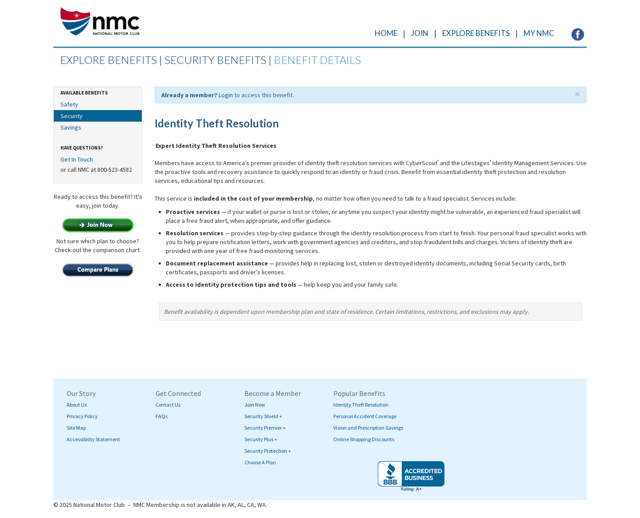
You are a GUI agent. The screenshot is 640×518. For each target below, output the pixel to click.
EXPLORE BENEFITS (476, 33)
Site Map (76, 427)
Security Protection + (267, 450)
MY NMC (539, 33)
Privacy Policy (82, 416)
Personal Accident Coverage (364, 416)
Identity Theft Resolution (360, 404)
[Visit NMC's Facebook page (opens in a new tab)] (577, 34)
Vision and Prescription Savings (368, 427)
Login (226, 95)
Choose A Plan (260, 462)
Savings (70, 127)
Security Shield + (263, 416)
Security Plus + (260, 439)
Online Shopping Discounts (363, 439)
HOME (386, 33)
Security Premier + (265, 427)
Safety (69, 104)
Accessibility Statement (93, 439)
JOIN (419, 33)
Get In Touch (76, 159)
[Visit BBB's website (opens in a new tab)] (411, 476)
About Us (77, 404)
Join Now (254, 404)
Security (71, 116)
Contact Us (168, 404)
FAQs (162, 416)
